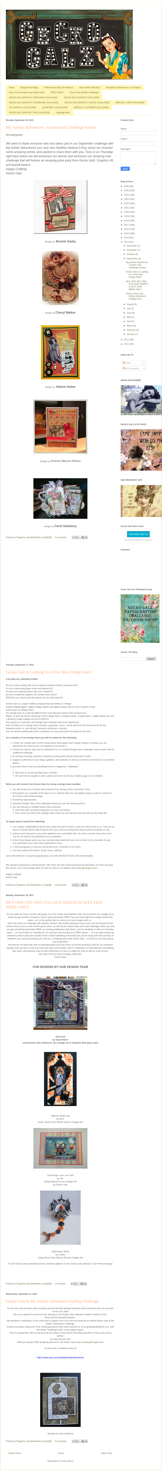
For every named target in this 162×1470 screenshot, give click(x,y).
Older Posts (106, 1453)
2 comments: (61, 537)
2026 (127, 186)
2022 (127, 203)
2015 (127, 233)
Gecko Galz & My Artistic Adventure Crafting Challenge (52, 1301)
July (129, 308)
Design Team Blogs (29, 87)
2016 (127, 229)
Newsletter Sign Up (138, 534)
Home (11, 87)
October (131, 254)
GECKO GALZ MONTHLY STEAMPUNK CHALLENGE (33, 102)
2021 (127, 207)
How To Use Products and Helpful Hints (26, 92)
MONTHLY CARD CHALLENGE (130, 102)
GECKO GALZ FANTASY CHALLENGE (82, 97)
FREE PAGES (57, 92)
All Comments (131, 368)
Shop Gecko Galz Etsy (89, 87)
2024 (127, 195)
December (132, 245)
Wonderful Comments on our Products (123, 87)
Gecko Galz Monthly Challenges (84, 92)
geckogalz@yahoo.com (42, 856)
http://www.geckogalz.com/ (84, 868)
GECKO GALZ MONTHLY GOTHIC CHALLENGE (87, 102)
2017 (127, 224)
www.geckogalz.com (94, 1342)
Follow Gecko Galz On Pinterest (58, 87)
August (130, 304)
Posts (127, 363)
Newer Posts (14, 1453)
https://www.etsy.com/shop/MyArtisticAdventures (60, 1357)
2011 (127, 344)
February (131, 330)
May (129, 317)
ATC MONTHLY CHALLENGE (22, 107)
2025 (127, 190)
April (129, 321)
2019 (127, 216)
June (129, 313)
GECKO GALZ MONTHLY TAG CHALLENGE (29, 112)
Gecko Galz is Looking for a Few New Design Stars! (49, 672)
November (132, 250)
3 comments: (61, 885)
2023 (127, 199)
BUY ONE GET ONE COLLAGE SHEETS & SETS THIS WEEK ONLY (137, 285)
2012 (127, 339)
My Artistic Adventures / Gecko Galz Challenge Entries (51, 127)
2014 (127, 237)
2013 (127, 242)
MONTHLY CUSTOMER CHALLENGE (91, 107)
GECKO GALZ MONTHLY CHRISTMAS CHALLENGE (33, 97)
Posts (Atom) (67, 1461)
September (132, 258)
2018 (127, 220)
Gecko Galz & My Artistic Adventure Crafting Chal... (136, 296)
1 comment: (60, 1283)
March (130, 325)
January (131, 334)
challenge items (63, 112)
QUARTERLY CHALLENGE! (55, 107)
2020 (127, 212)
